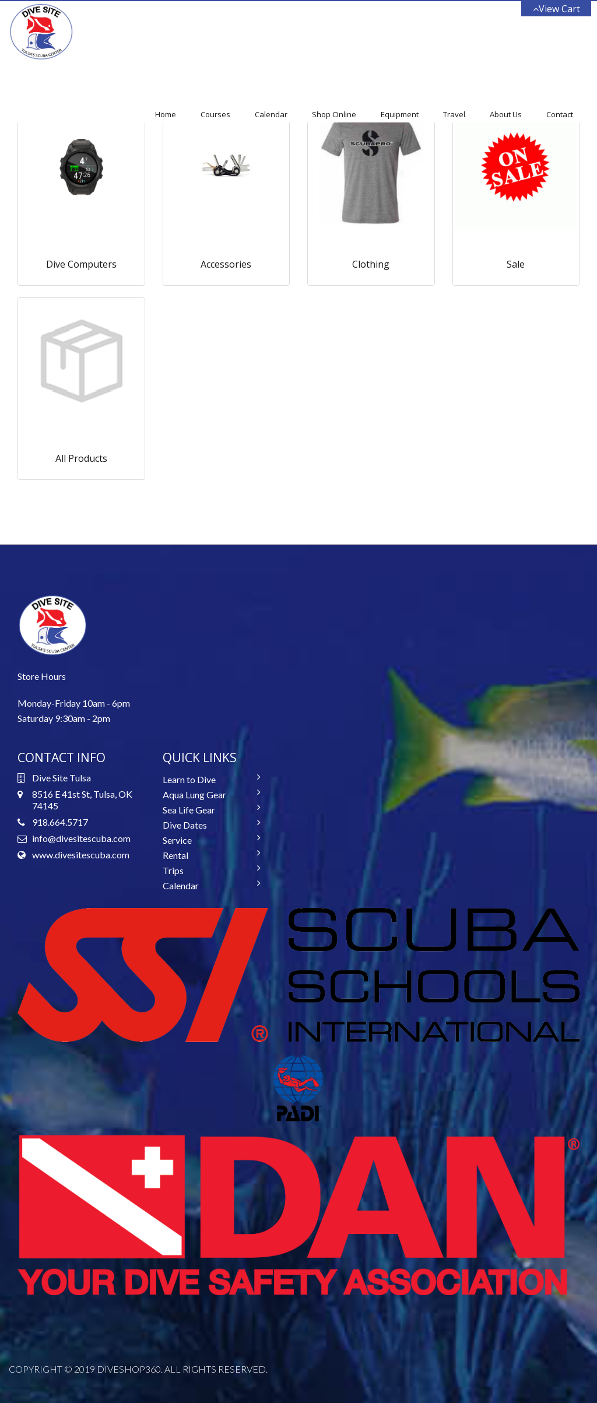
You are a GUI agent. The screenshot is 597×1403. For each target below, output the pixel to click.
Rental (175, 855)
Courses (215, 114)
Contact (559, 114)
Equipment (400, 114)
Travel (454, 114)
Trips (173, 870)
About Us (506, 114)
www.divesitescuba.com (80, 854)
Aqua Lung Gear (194, 794)
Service (177, 840)
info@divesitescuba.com (81, 838)
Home (165, 114)
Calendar (271, 114)
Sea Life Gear (189, 809)
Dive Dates (185, 824)
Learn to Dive (189, 779)
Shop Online (334, 114)
